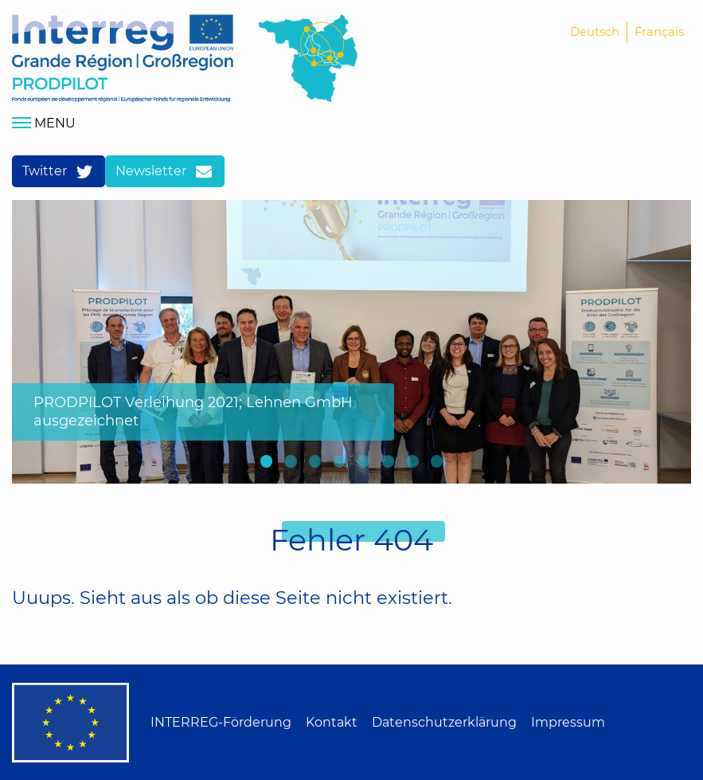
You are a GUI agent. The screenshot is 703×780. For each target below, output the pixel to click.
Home (122, 58)
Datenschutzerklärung (444, 722)
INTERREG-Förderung (220, 722)
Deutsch (594, 31)
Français (659, 31)
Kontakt (331, 722)
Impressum (568, 722)
